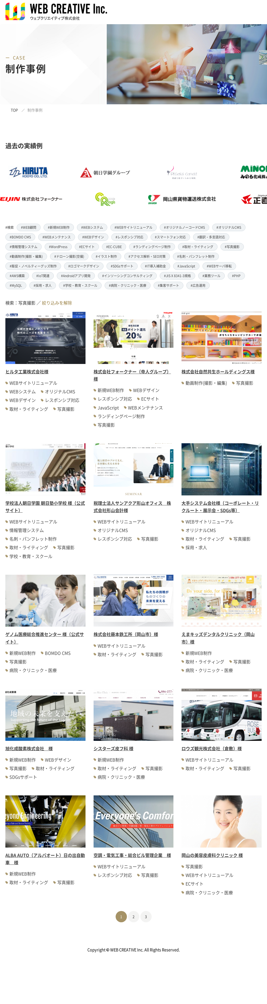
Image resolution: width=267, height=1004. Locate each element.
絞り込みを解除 (57, 302)
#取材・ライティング (197, 246)
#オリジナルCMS (228, 227)
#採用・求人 (43, 285)
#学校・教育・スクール (80, 285)
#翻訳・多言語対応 (211, 237)
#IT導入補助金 (155, 266)
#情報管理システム (23, 246)
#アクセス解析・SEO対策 (147, 256)
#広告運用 (198, 285)
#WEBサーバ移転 (219, 266)
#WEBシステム (92, 227)
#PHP (236, 275)
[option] (117, 186)
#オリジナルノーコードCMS (184, 227)
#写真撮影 (232, 246)
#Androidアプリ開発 (76, 275)
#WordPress (58, 246)
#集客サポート (168, 285)
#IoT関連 (42, 275)
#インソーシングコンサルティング (127, 275)
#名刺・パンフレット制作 (196, 256)
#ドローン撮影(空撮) (69, 256)
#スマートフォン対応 (170, 237)
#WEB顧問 (28, 227)
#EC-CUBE (114, 246)
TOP (14, 110)
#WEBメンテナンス (56, 237)
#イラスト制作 (106, 256)
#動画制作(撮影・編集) (26, 256)
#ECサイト (87, 246)
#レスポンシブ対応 (129, 237)
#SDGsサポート (122, 266)
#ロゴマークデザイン (83, 266)
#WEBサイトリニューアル (133, 227)
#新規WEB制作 (59, 227)
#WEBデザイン (93, 237)
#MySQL (16, 285)
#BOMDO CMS (20, 237)
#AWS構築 (17, 275)
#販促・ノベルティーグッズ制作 (33, 266)
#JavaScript (186, 266)
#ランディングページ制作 (152, 246)
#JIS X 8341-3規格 (177, 275)
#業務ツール (211, 275)
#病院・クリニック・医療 (127, 285)
